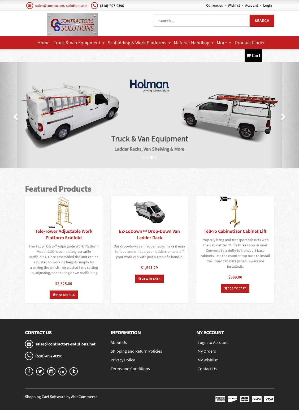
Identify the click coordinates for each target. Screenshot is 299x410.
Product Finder (250, 43)
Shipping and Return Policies (136, 351)
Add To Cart (235, 288)
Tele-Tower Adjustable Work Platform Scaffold (63, 234)
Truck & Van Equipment (79, 43)
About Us (119, 342)
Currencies (214, 5)
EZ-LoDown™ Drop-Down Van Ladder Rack (149, 234)
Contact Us (137, 55)
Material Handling (194, 43)
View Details (64, 295)
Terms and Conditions (130, 368)
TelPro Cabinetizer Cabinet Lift (235, 231)
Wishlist (234, 5)
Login (267, 5)
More (224, 43)
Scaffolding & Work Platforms (139, 43)
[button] (15, 115)
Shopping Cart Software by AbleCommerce (61, 396)
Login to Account (213, 342)
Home (43, 43)
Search (262, 20)
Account (251, 5)
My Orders (207, 351)
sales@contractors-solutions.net (61, 5)
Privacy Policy (123, 359)
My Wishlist (208, 359)
